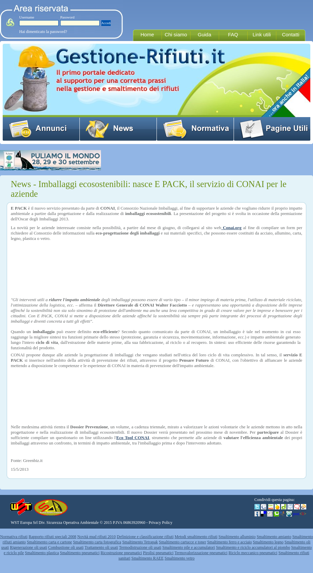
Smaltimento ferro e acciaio (229, 542)
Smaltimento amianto (273, 536)
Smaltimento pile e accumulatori (188, 547)
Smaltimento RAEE (147, 558)
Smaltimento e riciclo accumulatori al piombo (253, 547)
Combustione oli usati (65, 547)
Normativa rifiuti (14, 536)
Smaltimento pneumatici (80, 552)
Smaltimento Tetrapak (140, 542)
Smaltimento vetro (180, 558)
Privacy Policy (160, 522)
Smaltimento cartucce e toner (182, 542)
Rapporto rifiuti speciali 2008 (52, 536)
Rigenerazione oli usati (28, 547)
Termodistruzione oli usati (140, 547)
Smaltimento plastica (42, 552)
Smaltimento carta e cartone (49, 542)
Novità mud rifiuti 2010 (96, 536)
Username (26, 17)
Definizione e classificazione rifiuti (145, 536)
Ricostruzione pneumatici (121, 552)
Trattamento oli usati (101, 547)
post (299, 513)
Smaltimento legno (268, 542)
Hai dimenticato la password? (43, 31)
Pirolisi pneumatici (158, 552)
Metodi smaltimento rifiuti (196, 536)
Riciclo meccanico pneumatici (253, 552)
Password (67, 17)
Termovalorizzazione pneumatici (201, 552)
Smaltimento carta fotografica (97, 542)
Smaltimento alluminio (236, 536)
